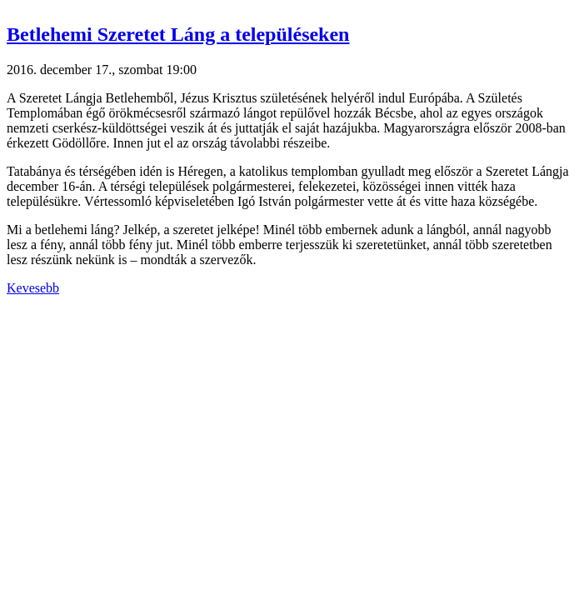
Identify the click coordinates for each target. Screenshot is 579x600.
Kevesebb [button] (33, 288)
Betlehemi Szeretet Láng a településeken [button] (178, 34)
